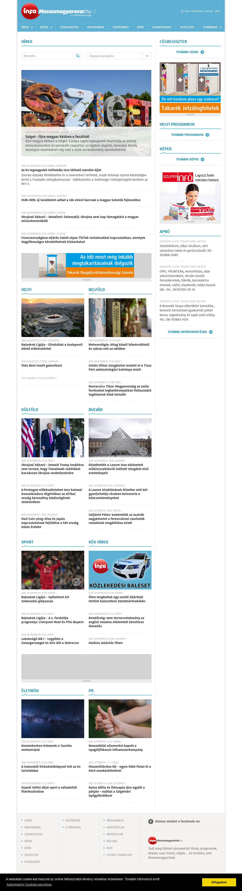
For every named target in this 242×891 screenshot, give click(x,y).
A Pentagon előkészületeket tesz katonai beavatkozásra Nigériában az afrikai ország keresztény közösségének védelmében (51, 496)
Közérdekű (72, 820)
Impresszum (115, 834)
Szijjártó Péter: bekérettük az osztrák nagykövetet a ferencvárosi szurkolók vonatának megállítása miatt (117, 519)
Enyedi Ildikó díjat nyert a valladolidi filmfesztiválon (49, 789)
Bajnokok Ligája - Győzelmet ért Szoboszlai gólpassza (45, 599)
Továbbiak (210, 27)
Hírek (25, 27)
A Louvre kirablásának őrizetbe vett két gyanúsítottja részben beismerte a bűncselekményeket (118, 494)
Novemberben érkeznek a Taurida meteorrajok (46, 748)
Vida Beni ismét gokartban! (41, 365)
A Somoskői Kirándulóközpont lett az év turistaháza (51, 768)
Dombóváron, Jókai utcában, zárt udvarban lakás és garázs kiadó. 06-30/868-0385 (186, 251)
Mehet (77, 56)
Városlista (94, 11)
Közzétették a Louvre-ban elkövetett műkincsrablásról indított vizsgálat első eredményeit (118, 469)
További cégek (187, 52)
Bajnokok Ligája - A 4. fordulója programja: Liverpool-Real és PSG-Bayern (52, 620)
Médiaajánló (115, 820)
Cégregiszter (69, 27)
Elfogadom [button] (219, 882)
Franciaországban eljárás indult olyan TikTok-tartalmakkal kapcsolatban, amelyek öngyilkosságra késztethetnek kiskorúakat (83, 240)
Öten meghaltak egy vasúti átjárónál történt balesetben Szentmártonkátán (117, 599)
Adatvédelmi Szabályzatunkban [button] (29, 884)
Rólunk (112, 841)
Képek (44, 27)
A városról (73, 827)
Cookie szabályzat (119, 855)
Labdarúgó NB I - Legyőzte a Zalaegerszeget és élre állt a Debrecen (50, 641)
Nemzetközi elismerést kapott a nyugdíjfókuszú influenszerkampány (116, 748)
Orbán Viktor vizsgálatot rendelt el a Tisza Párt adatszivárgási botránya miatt (120, 367)
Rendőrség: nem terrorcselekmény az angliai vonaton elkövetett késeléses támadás (116, 622)
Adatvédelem (115, 827)
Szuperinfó (121, 27)
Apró (140, 27)
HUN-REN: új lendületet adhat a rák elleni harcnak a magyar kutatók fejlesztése (81, 200)
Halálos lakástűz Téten (106, 643)
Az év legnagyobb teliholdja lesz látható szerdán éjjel (61, 170)
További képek (187, 159)
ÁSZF (110, 848)
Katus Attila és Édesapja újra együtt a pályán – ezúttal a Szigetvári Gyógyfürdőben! (117, 791)
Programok (95, 27)
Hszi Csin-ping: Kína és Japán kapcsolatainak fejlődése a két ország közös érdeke (49, 523)
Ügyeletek (187, 27)
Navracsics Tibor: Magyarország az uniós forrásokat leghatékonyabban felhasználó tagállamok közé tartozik (120, 390)
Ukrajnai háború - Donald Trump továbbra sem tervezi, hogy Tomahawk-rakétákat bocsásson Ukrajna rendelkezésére (52, 469)
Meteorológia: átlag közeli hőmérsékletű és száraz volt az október (119, 346)
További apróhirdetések (187, 332)
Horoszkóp (32, 862)
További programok (187, 135)
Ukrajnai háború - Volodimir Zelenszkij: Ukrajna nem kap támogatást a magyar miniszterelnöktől (80, 219)
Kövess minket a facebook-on (177, 821)
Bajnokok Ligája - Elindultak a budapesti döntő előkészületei (52, 346)
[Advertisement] (86, 666)
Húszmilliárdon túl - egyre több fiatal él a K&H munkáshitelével (120, 768)
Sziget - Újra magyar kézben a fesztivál (57, 137)
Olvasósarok (161, 27)
